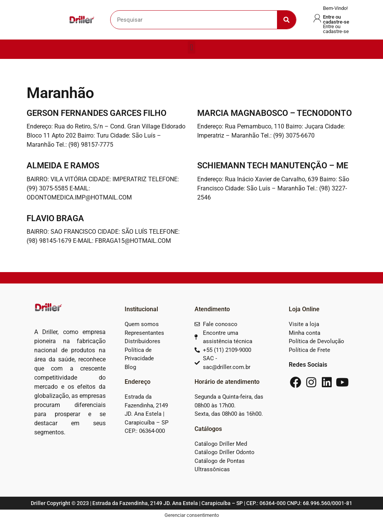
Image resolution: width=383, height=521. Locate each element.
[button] (191, 47)
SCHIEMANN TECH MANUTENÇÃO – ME (272, 165)
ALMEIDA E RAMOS (63, 165)
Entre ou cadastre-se (336, 19)
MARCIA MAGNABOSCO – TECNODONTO (274, 113)
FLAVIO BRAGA (55, 218)
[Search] (286, 20)
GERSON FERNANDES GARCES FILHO (96, 113)
